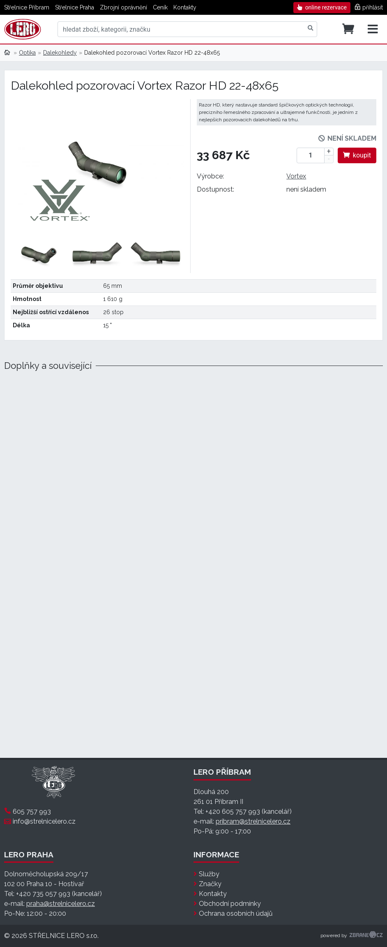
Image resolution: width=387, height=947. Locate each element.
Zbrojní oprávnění (123, 7)
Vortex (296, 176)
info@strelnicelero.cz (44, 821)
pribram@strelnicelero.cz (253, 821)
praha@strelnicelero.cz (60, 904)
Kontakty (184, 7)
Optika (27, 52)
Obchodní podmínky (230, 904)
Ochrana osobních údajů (236, 913)
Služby (209, 874)
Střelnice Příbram (26, 7)
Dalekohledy (60, 52)
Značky (210, 884)
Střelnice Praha (74, 7)
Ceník (160, 7)
